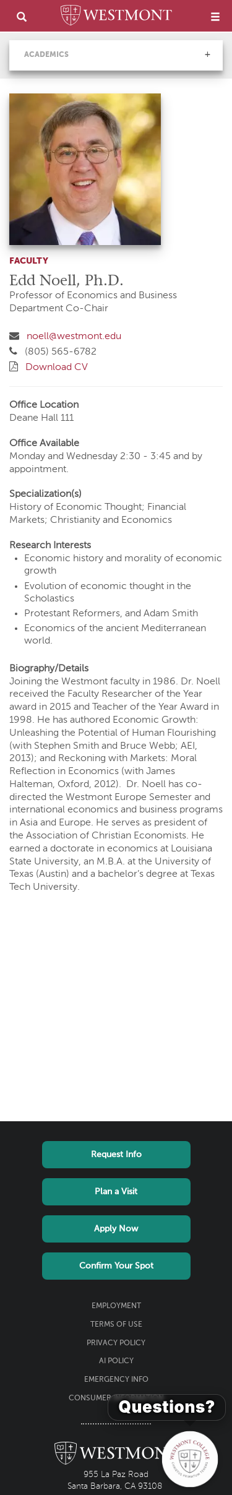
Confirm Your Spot (116, 1266)
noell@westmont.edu (74, 337)
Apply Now (116, 1229)
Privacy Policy (116, 1343)
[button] (207, 54)
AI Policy (116, 1361)
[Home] (116, 17)
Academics (46, 55)
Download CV (56, 368)
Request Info (116, 1154)
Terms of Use (116, 1325)
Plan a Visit (116, 1191)
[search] (21, 16)
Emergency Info (116, 1380)
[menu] (215, 16)
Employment (116, 1306)
